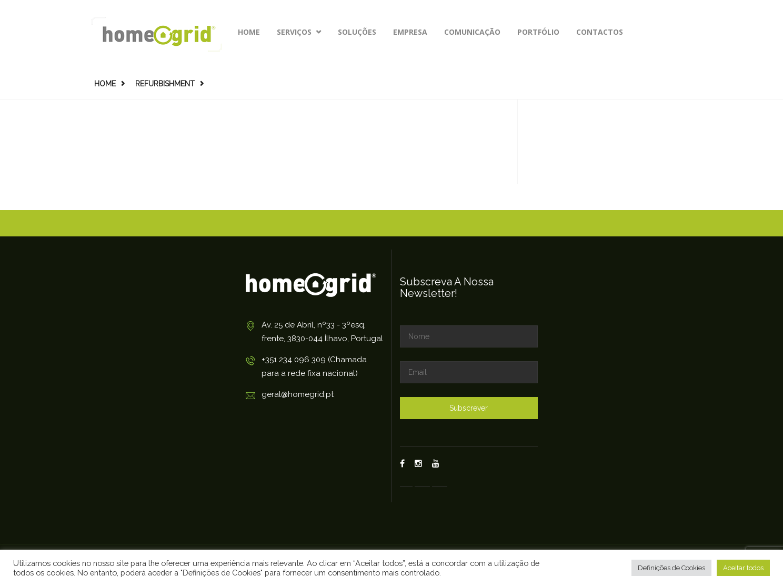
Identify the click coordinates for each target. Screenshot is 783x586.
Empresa (410, 32)
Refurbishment (165, 84)
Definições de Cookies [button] (671, 568)
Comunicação (472, 32)
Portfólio (538, 32)
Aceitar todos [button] (743, 568)
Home (249, 32)
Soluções (357, 32)
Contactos (599, 32)
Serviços (299, 32)
